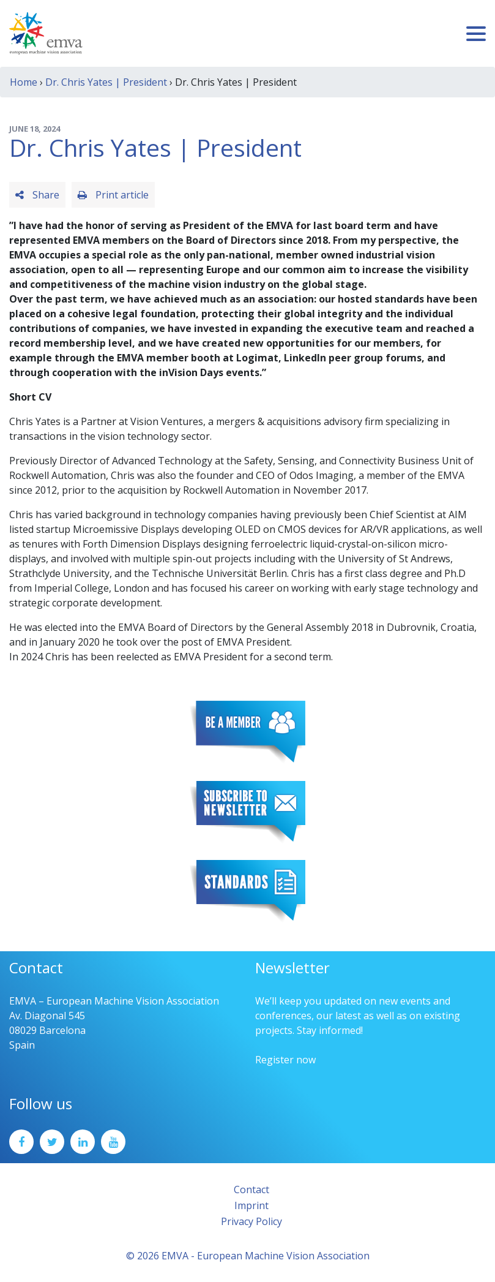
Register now (285, 1059)
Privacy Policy (251, 1221)
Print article (113, 195)
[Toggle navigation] (476, 33)
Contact (251, 1189)
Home (23, 82)
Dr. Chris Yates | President (106, 82)
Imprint (251, 1205)
